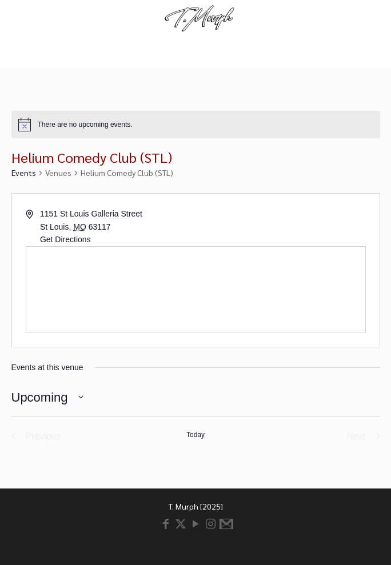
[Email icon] (225, 524)
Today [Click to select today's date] (195, 435)
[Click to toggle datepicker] (47, 397)
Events (23, 172)
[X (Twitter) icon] (180, 524)
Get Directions (65, 239)
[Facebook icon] (165, 524)
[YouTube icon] (195, 524)
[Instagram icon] (210, 524)
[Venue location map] (195, 289)
